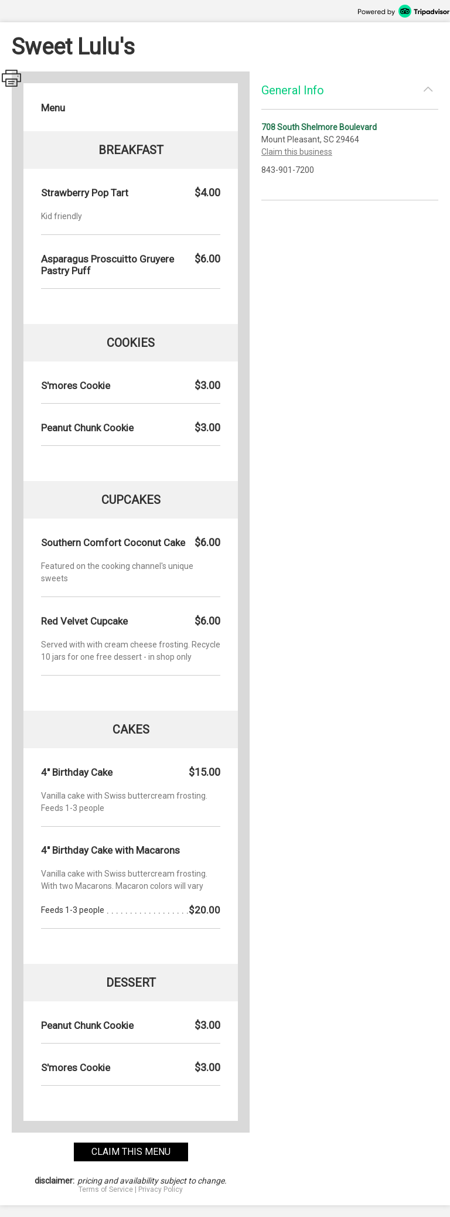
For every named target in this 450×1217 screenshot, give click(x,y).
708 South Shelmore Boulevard (319, 127)
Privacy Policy (160, 1189)
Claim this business (296, 151)
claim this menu (131, 1151)
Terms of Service (106, 1189)
